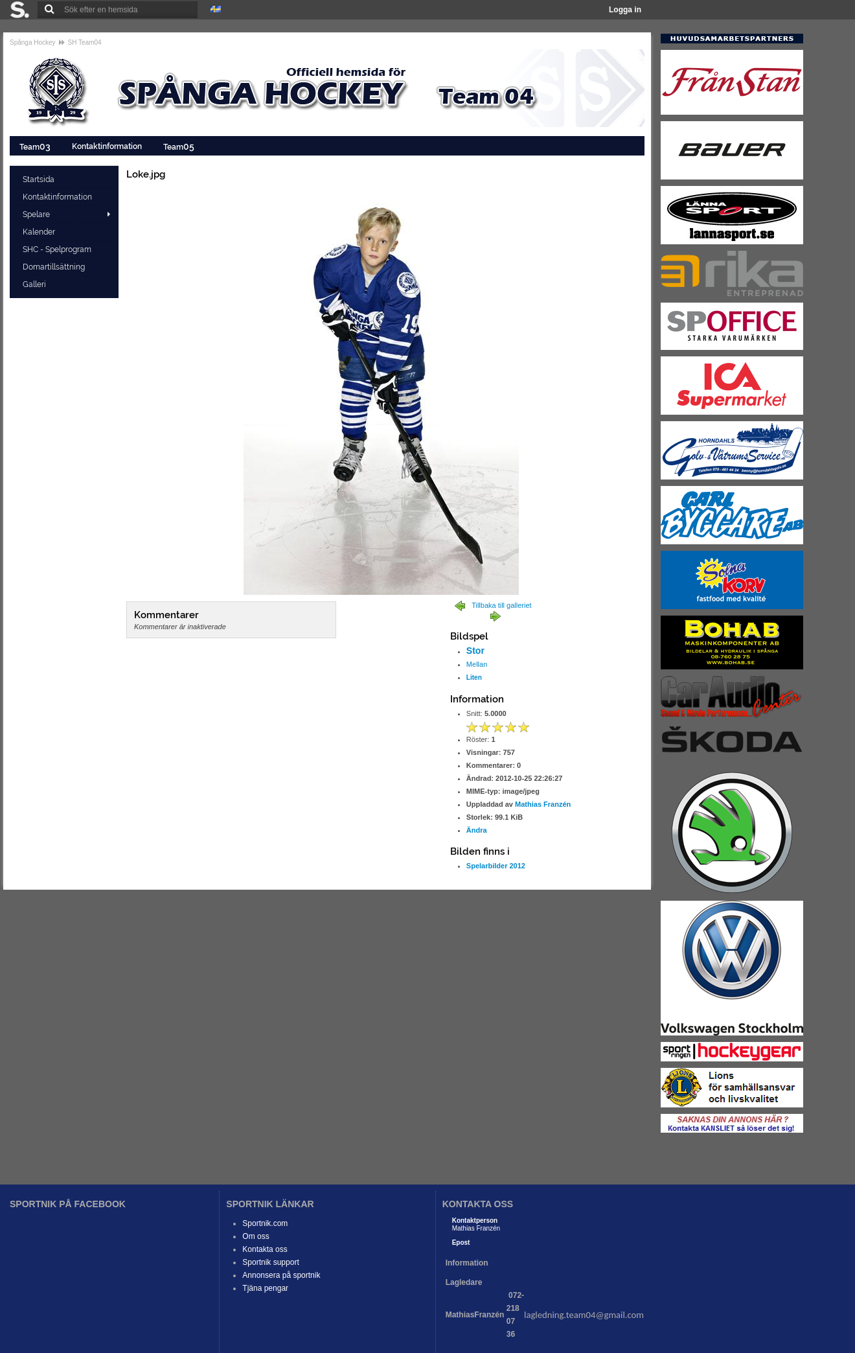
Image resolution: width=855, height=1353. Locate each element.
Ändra (476, 830)
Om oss (255, 1236)
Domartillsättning (55, 267)
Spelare (36, 214)
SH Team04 (85, 42)
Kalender (40, 232)
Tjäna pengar (265, 1288)
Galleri (35, 284)
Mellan (476, 664)
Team (35, 146)
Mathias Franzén (543, 804)
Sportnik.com (265, 1223)
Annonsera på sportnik (281, 1275)
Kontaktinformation (108, 146)
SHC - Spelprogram (58, 249)
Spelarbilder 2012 (495, 866)
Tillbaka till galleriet (502, 605)
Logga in (625, 9)
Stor (475, 650)
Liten (474, 677)
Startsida (39, 179)
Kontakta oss (264, 1249)
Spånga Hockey (33, 42)
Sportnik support (270, 1262)
